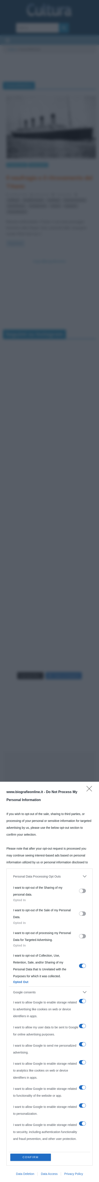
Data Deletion (25, 1174)
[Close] (91, 790)
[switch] (82, 891)
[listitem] (49, 876)
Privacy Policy (73, 1174)
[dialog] (49, 982)
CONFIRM (31, 1157)
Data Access (49, 1174)
